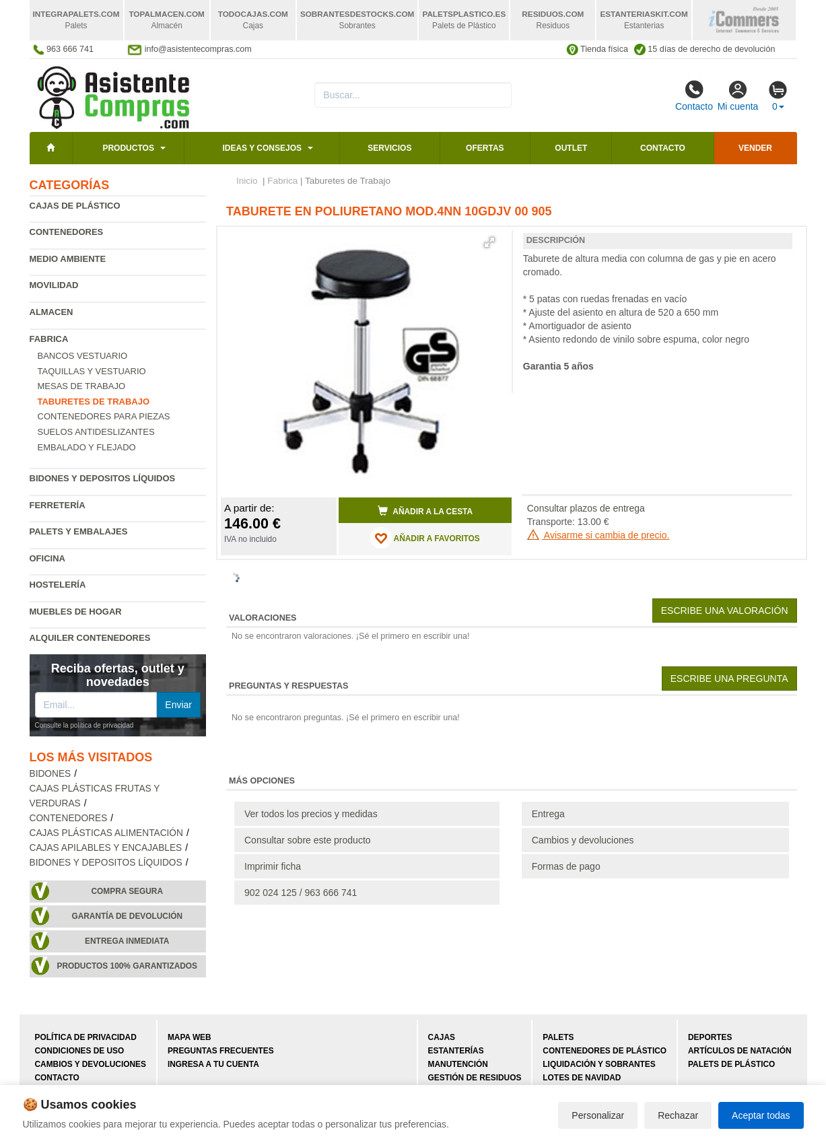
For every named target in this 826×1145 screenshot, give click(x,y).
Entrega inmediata (127, 941)
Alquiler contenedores (90, 638)
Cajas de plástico (75, 206)
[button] (489, 242)
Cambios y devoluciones (583, 840)
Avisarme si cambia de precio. (598, 535)
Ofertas (485, 148)
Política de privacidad (86, 1037)
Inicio (247, 181)
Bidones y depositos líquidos (103, 478)
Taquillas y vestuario (92, 371)
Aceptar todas (761, 1115)
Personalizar (598, 1115)
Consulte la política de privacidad (84, 725)
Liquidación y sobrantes (599, 1064)
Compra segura (127, 891)
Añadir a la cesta (425, 511)
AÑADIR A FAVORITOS (425, 538)
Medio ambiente (68, 259)
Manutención (458, 1064)
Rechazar (678, 1115)
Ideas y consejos (262, 148)
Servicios (389, 148)
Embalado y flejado (87, 447)
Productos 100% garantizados (127, 966)
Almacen (51, 312)
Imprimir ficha (272, 866)
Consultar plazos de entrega (586, 508)
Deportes (710, 1037)
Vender (755, 148)
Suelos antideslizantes (96, 432)
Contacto (694, 95)
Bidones (50, 774)
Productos (127, 148)
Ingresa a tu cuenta (213, 1064)
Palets (558, 1037)
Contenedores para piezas (104, 416)
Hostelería (58, 585)
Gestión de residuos (475, 1077)
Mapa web (189, 1037)
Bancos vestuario (83, 356)
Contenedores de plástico (604, 1050)
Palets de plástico (731, 1064)
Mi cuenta (738, 95)
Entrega (548, 813)
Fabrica (49, 339)
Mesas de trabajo (82, 386)
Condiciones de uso (80, 1050)
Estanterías (456, 1050)
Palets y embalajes (79, 531)
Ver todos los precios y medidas (311, 813)
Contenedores (67, 232)
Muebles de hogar (76, 611)
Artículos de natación (739, 1050)
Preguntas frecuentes (221, 1050)
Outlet (571, 148)
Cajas (441, 1037)
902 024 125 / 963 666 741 (300, 892)
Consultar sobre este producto (307, 840)
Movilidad (54, 285)
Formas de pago (566, 866)
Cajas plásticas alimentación (106, 833)
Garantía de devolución (126, 916)
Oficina (47, 558)
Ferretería (57, 505)
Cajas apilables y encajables (106, 848)
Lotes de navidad (582, 1077)
